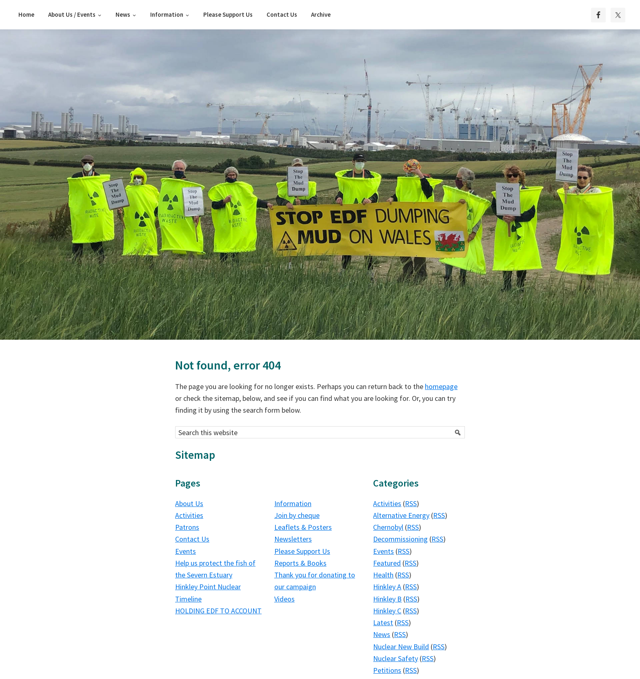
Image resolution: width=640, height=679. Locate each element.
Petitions (387, 670)
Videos (284, 599)
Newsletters (293, 539)
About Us (189, 503)
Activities (189, 515)
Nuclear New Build (401, 646)
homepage (441, 386)
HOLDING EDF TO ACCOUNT (218, 610)
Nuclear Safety (395, 658)
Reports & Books (300, 563)
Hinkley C (387, 610)
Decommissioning (400, 539)
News (381, 634)
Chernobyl (388, 527)
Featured (387, 563)
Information (292, 503)
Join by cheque (297, 515)
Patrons (187, 527)
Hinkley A (387, 586)
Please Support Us (302, 551)
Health (383, 574)
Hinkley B (387, 599)
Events (185, 551)
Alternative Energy (401, 515)
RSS (411, 503)
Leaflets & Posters (303, 527)
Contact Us (192, 539)
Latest (383, 622)
